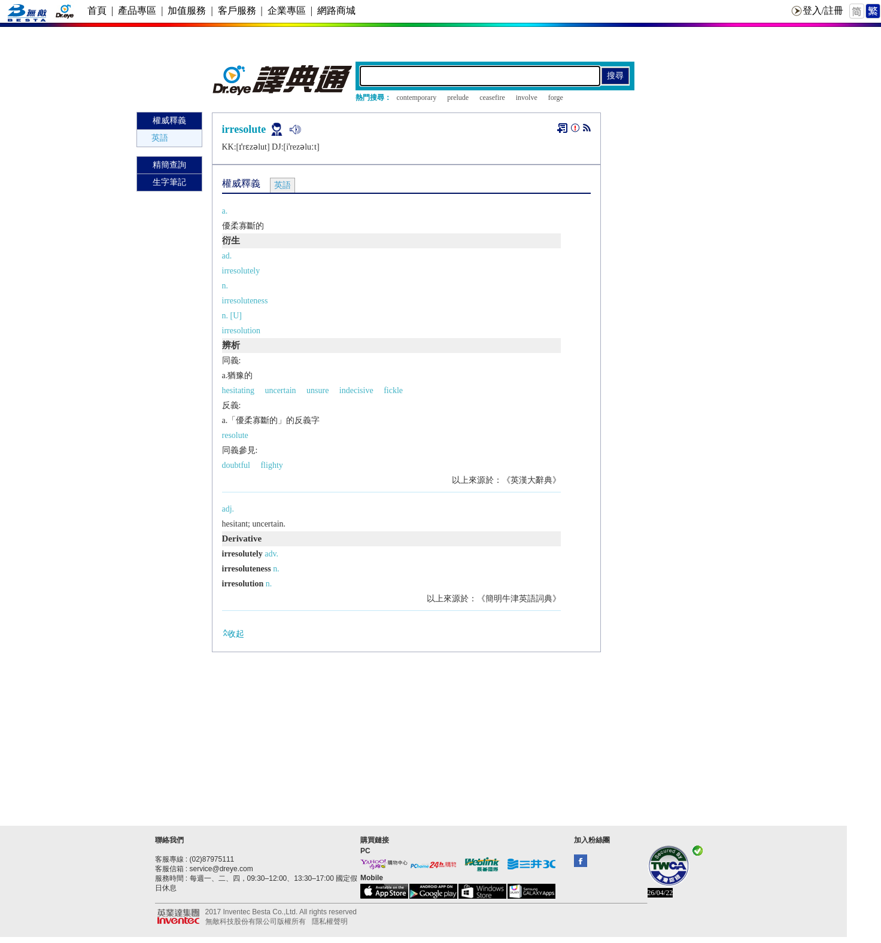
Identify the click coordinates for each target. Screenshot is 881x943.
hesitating (238, 390)
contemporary (417, 97)
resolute (235, 435)
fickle (393, 390)
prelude (458, 97)
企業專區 (287, 10)
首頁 (97, 10)
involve (526, 97)
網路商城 (336, 10)
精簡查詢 (169, 164)
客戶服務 (237, 10)
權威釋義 (169, 120)
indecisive (356, 390)
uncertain (280, 390)
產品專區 (137, 10)
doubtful (236, 465)
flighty (271, 465)
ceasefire (492, 97)
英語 (159, 137)
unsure (317, 390)
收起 (233, 633)
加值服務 (187, 10)
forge (555, 97)
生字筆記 (169, 182)
